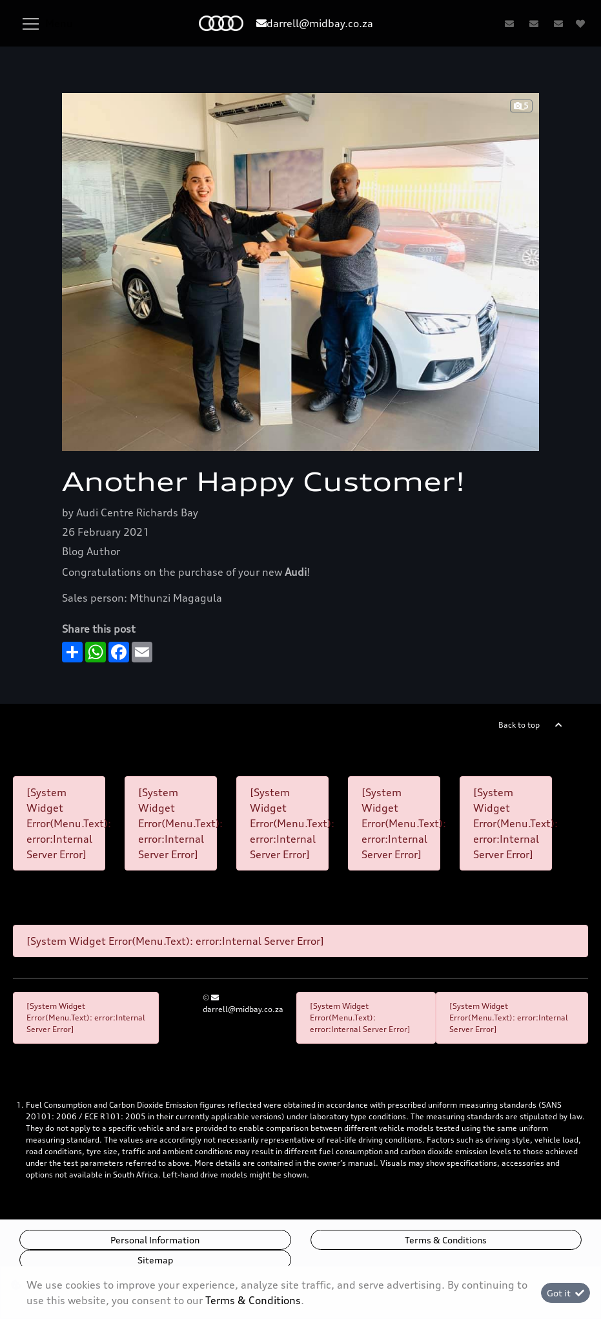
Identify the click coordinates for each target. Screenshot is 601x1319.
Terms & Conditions (446, 1239)
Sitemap (155, 1259)
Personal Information (154, 1239)
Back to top (519, 725)
